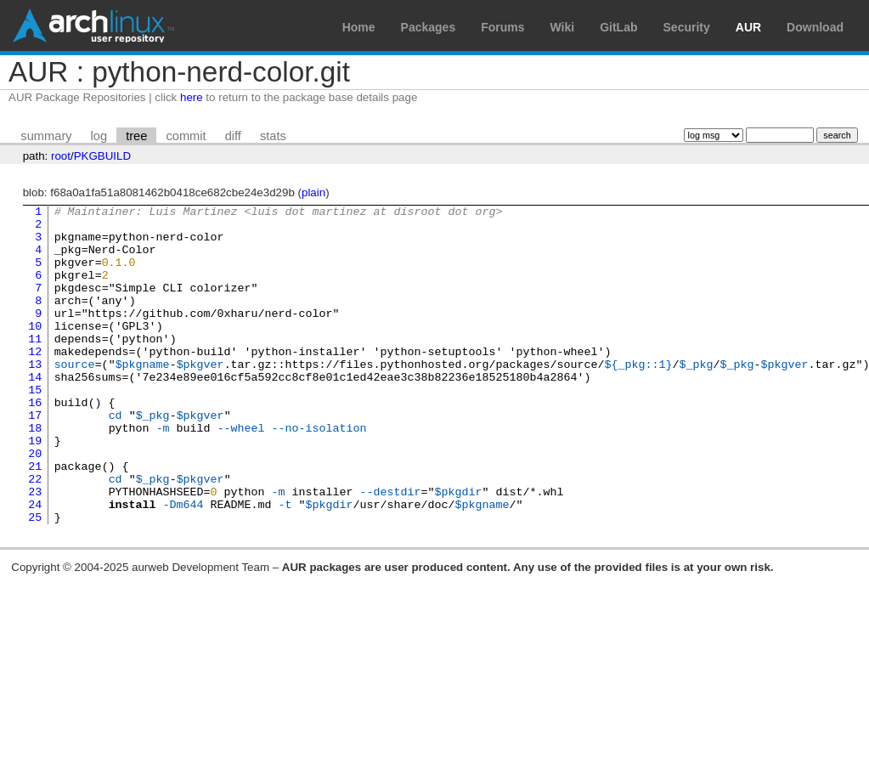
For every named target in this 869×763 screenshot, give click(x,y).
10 (35, 351)
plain (313, 192)
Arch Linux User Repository (93, 25)
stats (273, 136)
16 (35, 442)
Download (815, 27)
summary (45, 136)
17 (35, 458)
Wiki (562, 27)
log (99, 136)
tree (136, 136)
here (191, 97)
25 (35, 580)
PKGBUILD (102, 156)
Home (358, 27)
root (61, 156)
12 (35, 381)
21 (35, 519)
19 (35, 488)
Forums (502, 27)
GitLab (618, 27)
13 (35, 396)
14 (35, 412)
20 (35, 503)
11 (35, 366)
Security (686, 27)
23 (35, 549)
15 (35, 427)
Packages (428, 27)
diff (233, 136)
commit (186, 136)
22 (35, 534)
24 (35, 565)
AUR (748, 27)
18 (35, 473)
